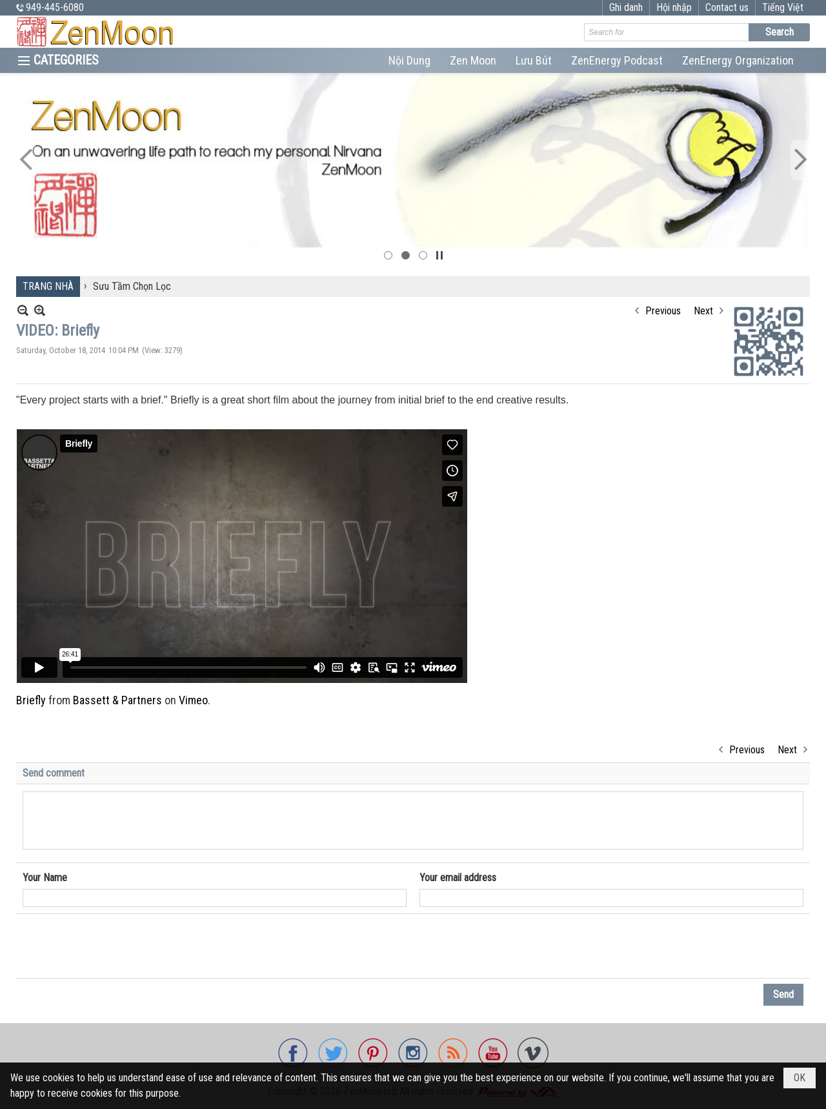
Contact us (727, 7)
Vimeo (193, 700)
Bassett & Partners (117, 700)
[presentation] (121, 946)
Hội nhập (674, 7)
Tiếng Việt (782, 7)
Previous (663, 311)
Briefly (31, 700)
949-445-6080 (55, 7)
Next (703, 311)
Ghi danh (626, 7)
